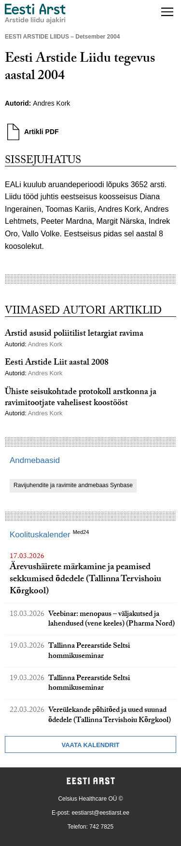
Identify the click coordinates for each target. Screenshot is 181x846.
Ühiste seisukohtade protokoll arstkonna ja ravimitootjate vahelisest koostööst (80, 398)
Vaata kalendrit (90, 745)
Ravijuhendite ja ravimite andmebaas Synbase (73, 485)
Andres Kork (51, 103)
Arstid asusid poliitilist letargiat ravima (74, 334)
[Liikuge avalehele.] (35, 13)
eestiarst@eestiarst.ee (100, 812)
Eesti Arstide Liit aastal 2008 (57, 363)
